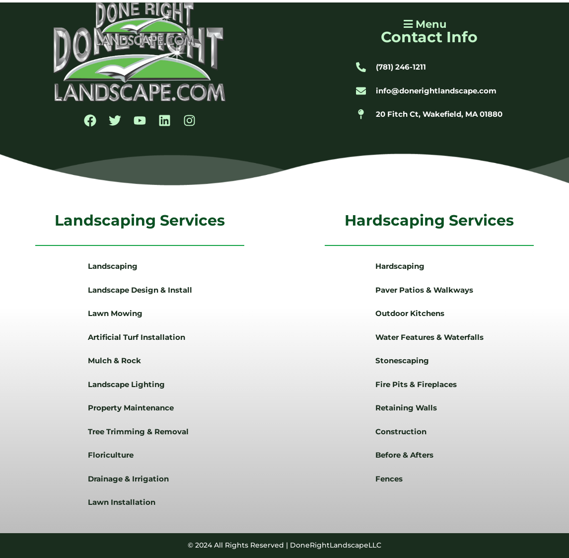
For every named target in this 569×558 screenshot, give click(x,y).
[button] (423, 24)
